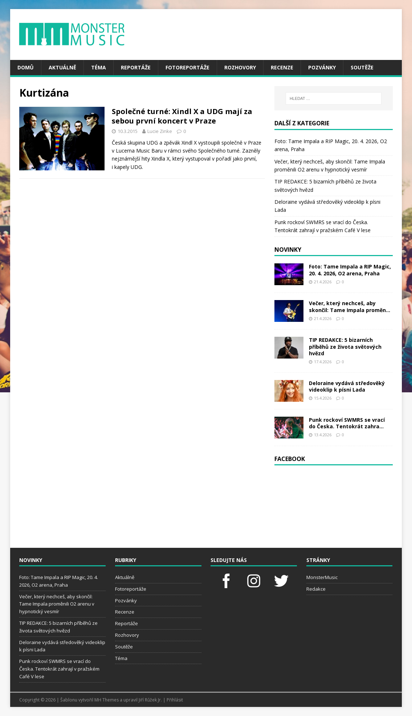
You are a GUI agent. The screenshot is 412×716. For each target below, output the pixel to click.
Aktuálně (62, 67)
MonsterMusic (322, 577)
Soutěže (362, 67)
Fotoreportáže (187, 67)
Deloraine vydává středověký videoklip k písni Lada (347, 386)
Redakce (316, 589)
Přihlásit (175, 700)
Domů (25, 67)
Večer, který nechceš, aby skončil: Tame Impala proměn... (349, 306)
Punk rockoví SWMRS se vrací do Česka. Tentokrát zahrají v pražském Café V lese (59, 669)
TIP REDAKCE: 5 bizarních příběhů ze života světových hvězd (345, 346)
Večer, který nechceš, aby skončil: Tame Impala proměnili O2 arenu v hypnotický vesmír (56, 604)
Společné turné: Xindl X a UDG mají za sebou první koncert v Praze (182, 116)
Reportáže (136, 67)
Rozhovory (240, 67)
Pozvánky (322, 67)
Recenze (282, 67)
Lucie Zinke (159, 131)
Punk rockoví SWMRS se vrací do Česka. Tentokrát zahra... (347, 423)
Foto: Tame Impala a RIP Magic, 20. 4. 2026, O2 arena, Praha (350, 269)
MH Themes (106, 700)
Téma (98, 67)
